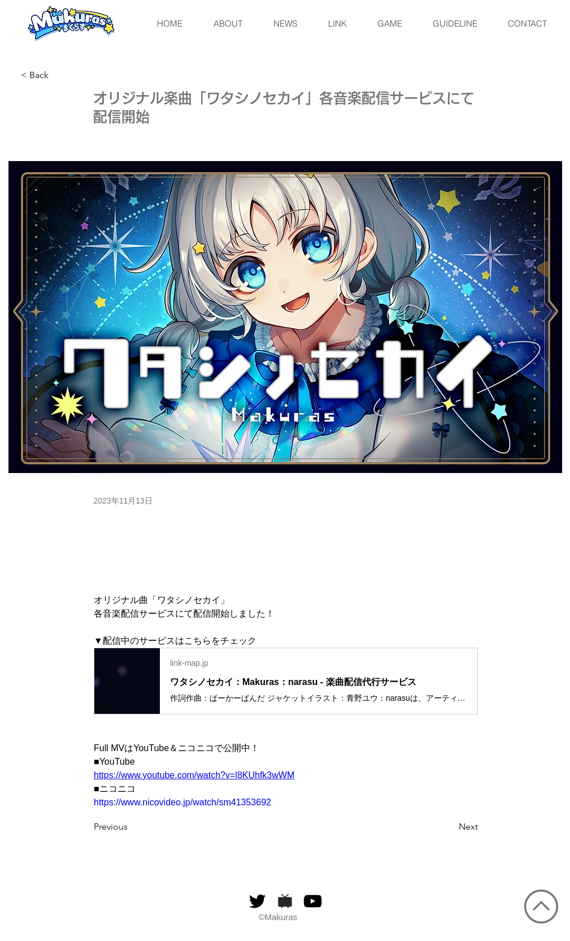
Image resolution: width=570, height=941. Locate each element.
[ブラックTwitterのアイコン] (257, 901)
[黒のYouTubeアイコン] (313, 901)
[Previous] (131, 827)
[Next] (449, 827)
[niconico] (285, 901)
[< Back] (58, 75)
